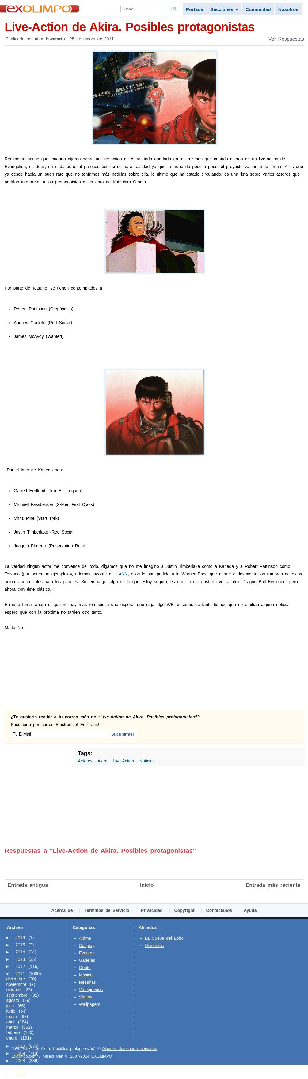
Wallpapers (90, 1004)
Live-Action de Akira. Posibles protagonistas (155, 26)
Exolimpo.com (24, 1056)
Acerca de (62, 910)
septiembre (17, 995)
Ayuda (250, 910)
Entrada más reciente (273, 885)
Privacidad (152, 910)
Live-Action (123, 761)
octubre (13, 989)
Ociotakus (154, 945)
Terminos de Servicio (106, 910)
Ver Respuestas (286, 39)
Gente (85, 967)
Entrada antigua (28, 885)
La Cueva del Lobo (164, 938)
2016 (20, 937)
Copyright (184, 910)
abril (10, 1021)
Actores (85, 761)
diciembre (15, 978)
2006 (20, 1075)
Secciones (224, 9)
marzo (12, 1027)
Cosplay (87, 945)
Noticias (147, 761)
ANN (123, 573)
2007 (20, 1067)
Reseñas (87, 982)
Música (86, 974)
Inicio (147, 885)
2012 (20, 966)
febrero (13, 1032)
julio (10, 1005)
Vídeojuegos (91, 989)
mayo (11, 1016)
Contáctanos (219, 910)
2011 (20, 973)
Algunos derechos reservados (129, 1048)
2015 (20, 944)
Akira (102, 761)
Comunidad (258, 9)
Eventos (87, 952)
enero (11, 1038)
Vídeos (86, 997)
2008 (20, 1060)
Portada (194, 9)
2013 (20, 959)
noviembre (16, 984)
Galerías (87, 960)
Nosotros (288, 9)
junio (11, 1011)
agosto (12, 1000)
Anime (85, 938)
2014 (20, 952)
